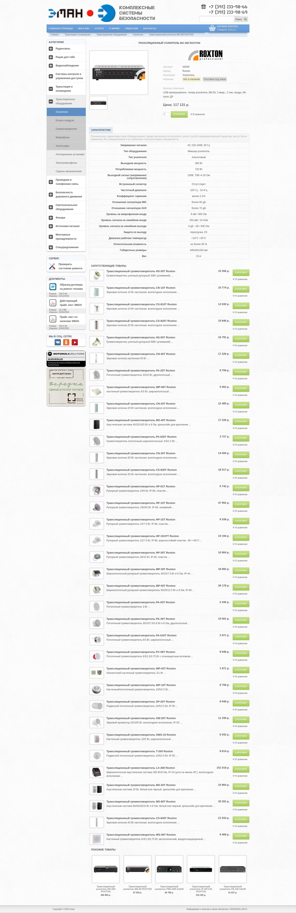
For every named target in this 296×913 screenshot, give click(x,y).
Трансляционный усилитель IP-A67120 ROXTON (201, 889)
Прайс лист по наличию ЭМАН (64, 319)
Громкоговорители (66, 128)
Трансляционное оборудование (112, 35)
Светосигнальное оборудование (66, 207)
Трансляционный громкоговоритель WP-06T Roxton (141, 387)
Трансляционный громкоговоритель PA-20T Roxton (140, 370)
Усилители (138, 35)
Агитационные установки (70, 154)
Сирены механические (69, 171)
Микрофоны (63, 137)
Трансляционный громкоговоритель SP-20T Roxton (140, 701)
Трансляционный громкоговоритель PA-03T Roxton (140, 602)
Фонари (60, 217)
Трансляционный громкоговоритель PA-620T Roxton (141, 436)
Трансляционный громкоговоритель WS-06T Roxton (141, 834)
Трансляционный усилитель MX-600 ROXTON (106, 889)
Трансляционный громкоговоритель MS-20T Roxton (141, 785)
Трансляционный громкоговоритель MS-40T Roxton (141, 420)
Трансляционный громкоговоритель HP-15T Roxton (140, 519)
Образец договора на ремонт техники (66, 287)
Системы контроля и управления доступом (69, 76)
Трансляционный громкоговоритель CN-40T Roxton (140, 354)
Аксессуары (62, 145)
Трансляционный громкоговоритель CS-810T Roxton (141, 304)
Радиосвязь (63, 48)
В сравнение (199, 114)
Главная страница (61, 28)
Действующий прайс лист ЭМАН (65, 303)
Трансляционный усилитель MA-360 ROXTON (171, 35)
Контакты (149, 28)
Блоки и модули (65, 120)
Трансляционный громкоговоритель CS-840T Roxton (141, 818)
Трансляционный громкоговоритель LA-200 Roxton (140, 767)
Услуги (99, 28)
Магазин (83, 28)
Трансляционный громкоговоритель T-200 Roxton (139, 751)
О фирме (114, 28)
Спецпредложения (67, 247)
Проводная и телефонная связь (67, 181)
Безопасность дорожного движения (69, 194)
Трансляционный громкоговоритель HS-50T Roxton (140, 337)
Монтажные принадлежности (66, 236)
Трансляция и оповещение (77, 35)
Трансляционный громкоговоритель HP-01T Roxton (140, 486)
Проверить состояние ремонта (65, 266)
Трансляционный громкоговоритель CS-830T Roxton (141, 469)
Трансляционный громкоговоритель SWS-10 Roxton (141, 734)
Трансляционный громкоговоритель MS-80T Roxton (141, 801)
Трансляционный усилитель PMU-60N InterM (169, 887)
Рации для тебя (65, 57)
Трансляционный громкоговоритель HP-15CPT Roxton (142, 536)
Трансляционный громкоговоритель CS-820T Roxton (141, 320)
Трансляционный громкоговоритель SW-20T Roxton (141, 718)
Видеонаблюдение (67, 65)
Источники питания (67, 226)
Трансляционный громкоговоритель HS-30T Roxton (140, 271)
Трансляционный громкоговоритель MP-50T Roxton (141, 585)
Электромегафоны (66, 162)
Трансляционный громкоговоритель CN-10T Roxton (140, 287)
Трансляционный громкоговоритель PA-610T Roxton (141, 635)
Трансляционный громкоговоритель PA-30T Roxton (140, 618)
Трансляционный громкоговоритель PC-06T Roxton (140, 652)
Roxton (186, 71)
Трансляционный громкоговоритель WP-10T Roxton (141, 685)
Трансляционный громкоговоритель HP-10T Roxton (140, 503)
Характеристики (101, 130)
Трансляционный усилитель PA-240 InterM (233, 887)
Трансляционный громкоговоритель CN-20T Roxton (140, 403)
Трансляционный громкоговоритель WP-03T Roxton (141, 668)
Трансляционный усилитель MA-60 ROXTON (137, 887)
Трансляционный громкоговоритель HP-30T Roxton (140, 552)
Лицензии (131, 28)
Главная (55, 35)
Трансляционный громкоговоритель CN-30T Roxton (140, 453)
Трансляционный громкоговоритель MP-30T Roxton (141, 569)
